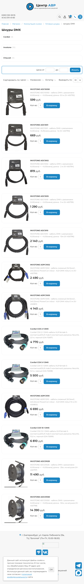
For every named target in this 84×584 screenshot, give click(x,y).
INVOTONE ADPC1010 (40, 396)
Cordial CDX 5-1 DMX (39, 362)
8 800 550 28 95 (8, 15)
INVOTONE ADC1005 (39, 196)
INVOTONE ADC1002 (39, 161)
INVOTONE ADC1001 (39, 125)
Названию (35, 80)
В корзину (51, 105)
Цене (23, 80)
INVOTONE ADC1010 (39, 230)
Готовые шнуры (52, 24)
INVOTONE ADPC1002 (40, 265)
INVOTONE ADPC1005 (40, 295)
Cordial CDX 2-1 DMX (39, 329)
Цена (39, 70)
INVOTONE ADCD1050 (40, 497)
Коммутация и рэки (33, 24)
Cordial (6, 37)
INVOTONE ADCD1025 (40, 461)
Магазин (16, 24)
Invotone (7, 47)
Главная (5, 24)
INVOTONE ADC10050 (40, 89)
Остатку (49, 80)
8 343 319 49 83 (8, 18)
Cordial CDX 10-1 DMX (39, 428)
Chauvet (7, 58)
